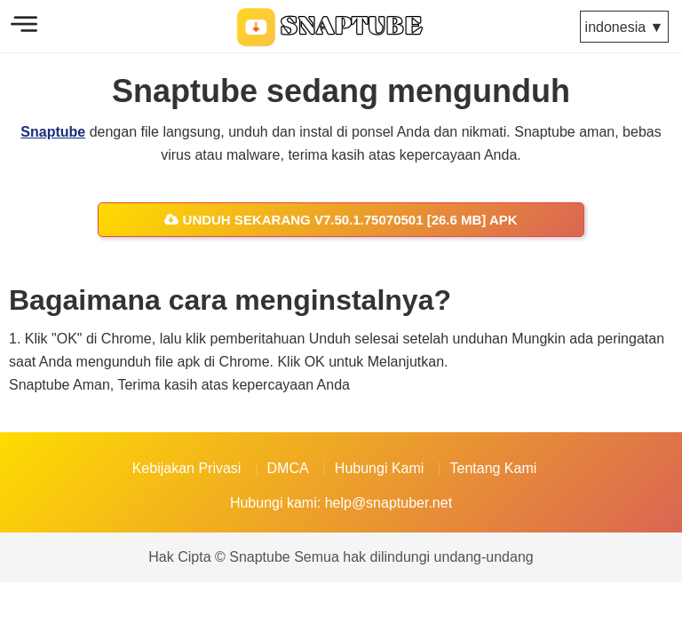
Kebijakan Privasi (187, 468)
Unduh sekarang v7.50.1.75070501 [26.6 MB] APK (340, 219)
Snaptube (52, 131)
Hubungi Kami (379, 468)
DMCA (288, 468)
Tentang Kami (492, 468)
